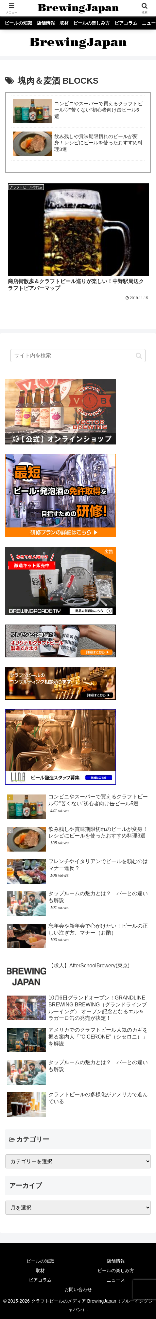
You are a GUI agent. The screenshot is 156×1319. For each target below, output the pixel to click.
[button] (139, 355)
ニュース (116, 1280)
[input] (78, 355)
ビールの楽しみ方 (115, 1270)
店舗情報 (116, 1261)
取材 (40, 1270)
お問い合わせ (78, 1289)
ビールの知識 (40, 1261)
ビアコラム (40, 1280)
